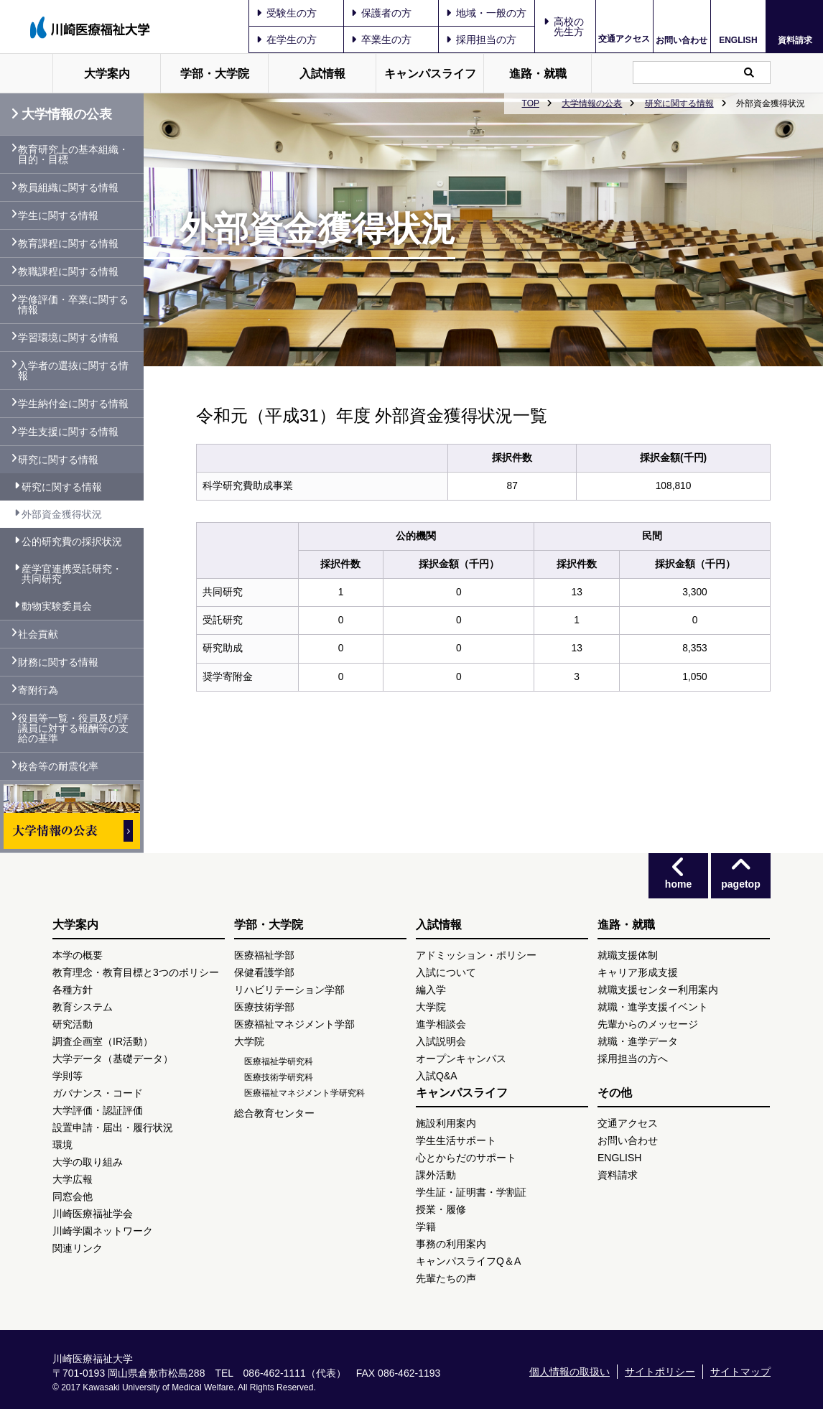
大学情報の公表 (592, 103)
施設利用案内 (446, 1123)
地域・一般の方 (486, 13)
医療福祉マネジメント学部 (294, 1024)
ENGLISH (738, 40)
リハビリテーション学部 (289, 989)
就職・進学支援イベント (653, 1007)
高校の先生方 (569, 27)
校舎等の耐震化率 (58, 766)
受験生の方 (286, 13)
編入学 (431, 989)
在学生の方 (286, 39)
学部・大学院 (214, 74)
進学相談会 (441, 1024)
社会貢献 (38, 634)
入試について (446, 972)
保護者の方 (381, 13)
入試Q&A (436, 1076)
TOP (530, 103)
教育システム (82, 1007)
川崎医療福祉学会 (92, 1213)
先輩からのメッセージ (648, 1024)
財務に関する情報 (58, 662)
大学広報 (72, 1179)
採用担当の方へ (633, 1058)
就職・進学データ (638, 1041)
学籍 (426, 1226)
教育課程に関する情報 (68, 243)
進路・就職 (538, 74)
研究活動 (72, 1024)
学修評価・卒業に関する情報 (73, 304)
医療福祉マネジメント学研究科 (304, 1093)
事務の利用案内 (451, 1244)
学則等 (67, 1076)
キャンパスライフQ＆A (468, 1261)
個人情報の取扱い (569, 1371)
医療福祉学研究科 (278, 1061)
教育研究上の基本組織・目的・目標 (73, 154)
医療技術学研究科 (278, 1077)
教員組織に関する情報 (68, 187)
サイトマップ (740, 1371)
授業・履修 (441, 1209)
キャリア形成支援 (638, 972)
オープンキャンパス (461, 1058)
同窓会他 (72, 1196)
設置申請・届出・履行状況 (112, 1127)
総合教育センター (274, 1113)
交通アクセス (624, 39)
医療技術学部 (264, 1007)
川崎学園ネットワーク (102, 1231)
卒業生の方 (381, 39)
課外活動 (436, 1175)
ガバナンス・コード (97, 1093)
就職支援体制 (628, 955)
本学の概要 (77, 955)
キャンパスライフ (430, 74)
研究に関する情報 (679, 103)
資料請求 (795, 40)
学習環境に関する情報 (68, 337)
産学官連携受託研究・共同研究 (72, 574)
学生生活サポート (456, 1140)
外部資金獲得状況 (62, 514)
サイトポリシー (660, 1371)
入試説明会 (441, 1041)
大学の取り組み (87, 1162)
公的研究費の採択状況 (72, 541)
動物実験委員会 (57, 606)
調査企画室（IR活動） (102, 1041)
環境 (62, 1144)
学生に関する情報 (58, 215)
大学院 (249, 1041)
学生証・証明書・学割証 (471, 1192)
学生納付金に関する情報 (73, 403)
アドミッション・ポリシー (476, 955)
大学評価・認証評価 (97, 1110)
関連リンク (77, 1248)
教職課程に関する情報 (68, 271)
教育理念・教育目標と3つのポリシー (135, 972)
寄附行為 (38, 690)
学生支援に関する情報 (68, 431)
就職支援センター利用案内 (658, 989)
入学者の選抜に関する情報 (73, 370)
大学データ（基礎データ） (112, 1058)
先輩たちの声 (446, 1278)
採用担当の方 (481, 39)
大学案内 (107, 74)
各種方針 (72, 989)
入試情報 (322, 74)
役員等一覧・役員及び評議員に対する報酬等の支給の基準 (73, 728)
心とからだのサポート (466, 1157)
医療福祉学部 (264, 955)
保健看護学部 (264, 972)
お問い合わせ (681, 40)
